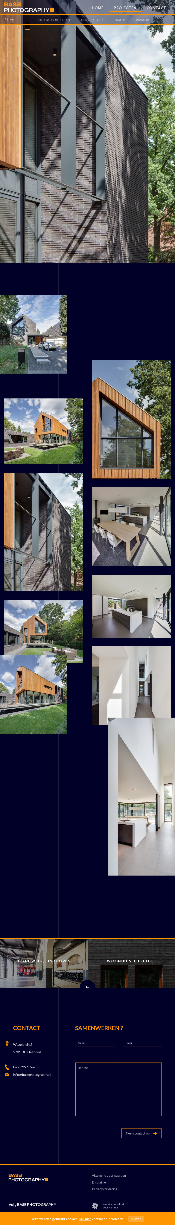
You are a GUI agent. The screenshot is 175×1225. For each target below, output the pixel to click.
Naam (82, 1043)
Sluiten (136, 1219)
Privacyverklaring (104, 1189)
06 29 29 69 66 (24, 1067)
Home (98, 8)
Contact (156, 8)
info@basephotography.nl (32, 1074)
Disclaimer (99, 1182)
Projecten (125, 8)
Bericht (83, 1068)
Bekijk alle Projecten (53, 20)
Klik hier (85, 1219)
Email (129, 1043)
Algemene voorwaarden (109, 1175)
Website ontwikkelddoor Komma (108, 1206)
